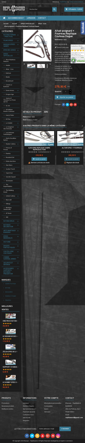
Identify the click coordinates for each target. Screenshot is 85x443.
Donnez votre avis (63, 47)
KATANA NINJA (8, 221)
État (24, 120)
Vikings (8, 204)
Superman (9, 173)
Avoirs (46, 409)
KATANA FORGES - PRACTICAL (9, 35)
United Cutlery (10, 196)
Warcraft (9, 200)
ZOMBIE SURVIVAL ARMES (9, 258)
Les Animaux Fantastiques (8, 133)
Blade (8, 77)
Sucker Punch (10, 169)
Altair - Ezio (10, 69)
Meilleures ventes (7, 409)
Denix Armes (10, 90)
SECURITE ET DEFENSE (8, 263)
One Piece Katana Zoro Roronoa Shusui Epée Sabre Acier (11, 321)
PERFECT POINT (10, 296)
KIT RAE (7, 288)
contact (42, 18)
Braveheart (9, 81)
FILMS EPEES (8, 40)
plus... (83, 57)
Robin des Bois (11, 161)
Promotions (5, 403)
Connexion (63, 2)
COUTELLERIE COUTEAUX (8, 252)
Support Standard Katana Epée (11, 367)
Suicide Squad (10, 177)
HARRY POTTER (10, 284)
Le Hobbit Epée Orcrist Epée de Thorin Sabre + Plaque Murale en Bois (11, 382)
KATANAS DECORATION (8, 226)
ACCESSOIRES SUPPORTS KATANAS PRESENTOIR (8, 271)
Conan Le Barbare (7, 85)
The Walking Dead (8, 191)
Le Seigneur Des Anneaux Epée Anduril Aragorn (11, 336)
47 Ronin (8, 213)
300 (7, 217)
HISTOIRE (6, 242)
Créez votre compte (76, 2)
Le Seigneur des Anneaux (8, 128)
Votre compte (51, 398)
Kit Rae (8, 119)
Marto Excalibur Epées (9, 139)
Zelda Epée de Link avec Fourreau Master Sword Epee (11, 352)
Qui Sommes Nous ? (16, 18)
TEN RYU (8, 300)
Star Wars (9, 165)
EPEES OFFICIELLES (8, 55)
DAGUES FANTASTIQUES (9, 246)
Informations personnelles (52, 403)
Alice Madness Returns (9, 60)
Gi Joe (8, 105)
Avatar (8, 65)
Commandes (48, 406)
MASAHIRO (9, 292)
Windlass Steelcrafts (7, 208)
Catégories (7, 31)
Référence (58, 39)
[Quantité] (65, 91)
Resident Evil (10, 157)
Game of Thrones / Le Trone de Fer (9, 100)
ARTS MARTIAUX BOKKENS (9, 231)
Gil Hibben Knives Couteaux (8, 110)
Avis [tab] (46, 112)
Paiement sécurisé (29, 412)
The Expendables (7, 185)
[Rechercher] (42, 9)
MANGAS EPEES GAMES (9, 45)
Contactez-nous (28, 415)
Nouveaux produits (8, 406)
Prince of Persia (7, 148)
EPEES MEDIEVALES (8, 237)
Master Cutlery (10, 144)
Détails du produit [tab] (32, 112)
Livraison (31, 18)
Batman (8, 73)
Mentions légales (28, 406)
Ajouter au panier (64, 97)
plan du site (26, 417)
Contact (4, 2)
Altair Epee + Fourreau (72, 148)
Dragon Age (10, 94)
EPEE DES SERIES (9, 50)
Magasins (26, 420)
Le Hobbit (9, 123)
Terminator (9, 181)
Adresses (47, 412)
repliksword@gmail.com (74, 417)
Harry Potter (10, 115)
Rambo (8, 153)
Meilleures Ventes (7, 307)
